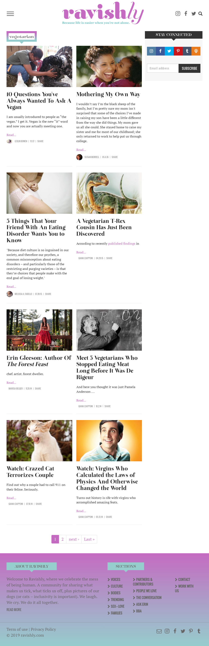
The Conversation (148, 597)
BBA (138, 611)
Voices (115, 579)
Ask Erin (142, 604)
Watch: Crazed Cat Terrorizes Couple (30, 472)
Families (116, 613)
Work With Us (184, 588)
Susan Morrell (91, 157)
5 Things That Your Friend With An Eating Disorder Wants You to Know (36, 230)
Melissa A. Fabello (23, 294)
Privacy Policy (43, 629)
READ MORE (14, 609)
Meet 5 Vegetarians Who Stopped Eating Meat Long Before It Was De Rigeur (107, 367)
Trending (117, 599)
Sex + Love (117, 606)
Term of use (17, 629)
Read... (11, 135)
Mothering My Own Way (108, 94)
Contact (184, 579)
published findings (121, 243)
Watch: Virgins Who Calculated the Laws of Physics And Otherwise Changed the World (107, 478)
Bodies (115, 592)
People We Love (146, 590)
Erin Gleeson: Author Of (39, 361)
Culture (117, 586)
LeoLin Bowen (21, 141)
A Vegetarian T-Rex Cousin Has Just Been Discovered (104, 227)
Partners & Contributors (143, 582)
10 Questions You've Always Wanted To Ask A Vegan (39, 101)
